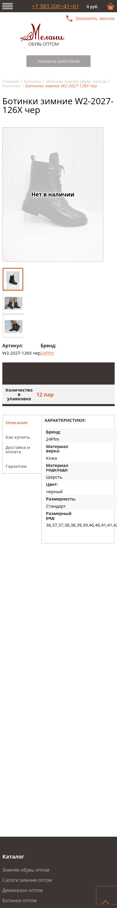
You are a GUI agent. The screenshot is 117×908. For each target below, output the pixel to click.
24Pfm (47, 353)
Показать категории (58, 61)
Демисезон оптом (22, 890)
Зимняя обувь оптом (25, 870)
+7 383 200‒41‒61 (55, 6)
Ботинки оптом (19, 900)
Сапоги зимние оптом (27, 880)
